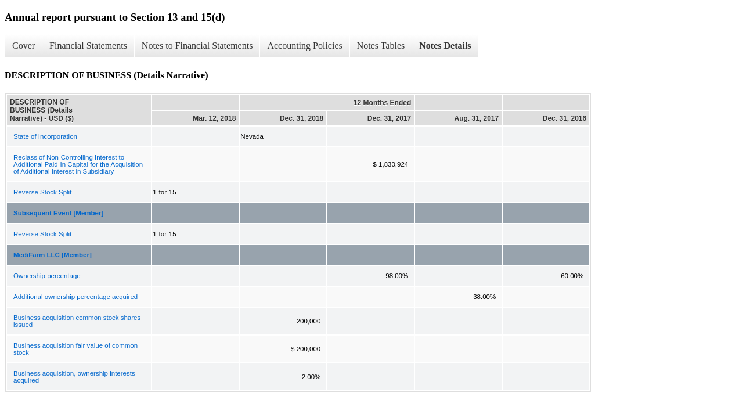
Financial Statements (88, 46)
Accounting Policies (304, 46)
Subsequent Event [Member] (58, 213)
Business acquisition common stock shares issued (76, 321)
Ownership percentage (47, 275)
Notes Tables (381, 46)
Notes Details (445, 46)
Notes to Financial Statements (197, 46)
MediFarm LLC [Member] (52, 254)
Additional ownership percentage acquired (75, 296)
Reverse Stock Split (42, 192)
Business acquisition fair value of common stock (75, 349)
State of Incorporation (45, 136)
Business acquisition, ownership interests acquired (74, 377)
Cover (23, 46)
